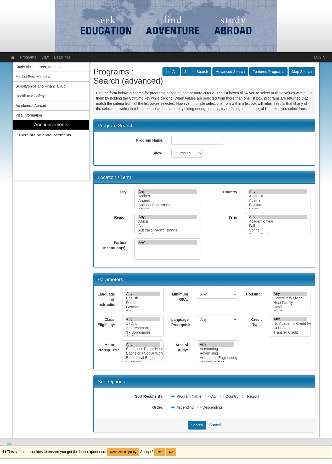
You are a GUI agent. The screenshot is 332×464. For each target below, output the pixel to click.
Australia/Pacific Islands (167, 230)
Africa (167, 221)
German (143, 307)
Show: (158, 153)
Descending (209, 407)
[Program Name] (173, 396)
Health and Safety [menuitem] (30, 96)
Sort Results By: (149, 396)
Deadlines (62, 57)
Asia (167, 226)
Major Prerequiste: (108, 347)
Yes (159, 452)
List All (171, 71)
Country (230, 192)
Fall (278, 226)
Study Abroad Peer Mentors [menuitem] (38, 67)
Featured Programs (268, 71)
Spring (278, 230)
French (143, 302)
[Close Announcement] (310, 93)
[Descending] (199, 407)
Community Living (290, 298)
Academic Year (278, 221)
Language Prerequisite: (181, 322)
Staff (45, 57)
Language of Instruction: (108, 299)
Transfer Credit (290, 332)
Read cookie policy (123, 452)
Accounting (216, 349)
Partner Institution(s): (114, 245)
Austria (278, 200)
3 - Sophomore (143, 332)
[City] (207, 396)
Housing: (254, 294)
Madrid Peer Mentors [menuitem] (33, 76)
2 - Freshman (143, 328)
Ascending (182, 407)
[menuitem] (51, 150)
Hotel (290, 307)
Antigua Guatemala (167, 205)
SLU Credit (290, 328)
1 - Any (143, 323)
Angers (167, 200)
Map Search (302, 71)
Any (167, 191)
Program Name (186, 396)
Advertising (216, 353)
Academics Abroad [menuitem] (31, 105)
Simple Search (196, 71)
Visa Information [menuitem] (29, 115)
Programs (28, 57)
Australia (278, 196)
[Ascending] (173, 407)
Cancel (215, 425)
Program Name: (150, 140)
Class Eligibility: (106, 322)
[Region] (243, 396)
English (143, 298)
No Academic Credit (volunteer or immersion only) (290, 323)
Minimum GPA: (180, 296)
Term (232, 217)
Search (197, 425)
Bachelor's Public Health (143, 349)
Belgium (278, 205)
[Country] (222, 396)
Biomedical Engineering (143, 358)
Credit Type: (256, 322)
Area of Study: (182, 347)
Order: (158, 407)
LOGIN (319, 57)
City (123, 192)
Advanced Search (230, 71)
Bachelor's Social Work (143, 353)
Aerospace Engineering (216, 358)
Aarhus (167, 196)
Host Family (290, 302)
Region (120, 217)
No (171, 452)
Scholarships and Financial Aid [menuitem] (41, 86)
